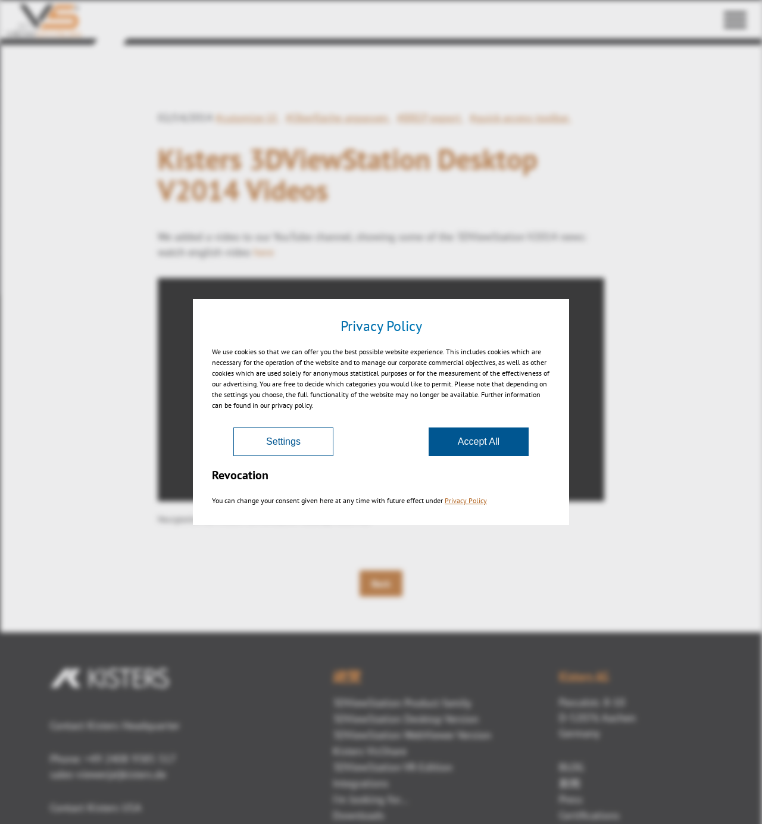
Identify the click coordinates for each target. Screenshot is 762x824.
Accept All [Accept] (478, 441)
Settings (283, 441)
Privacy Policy (466, 500)
